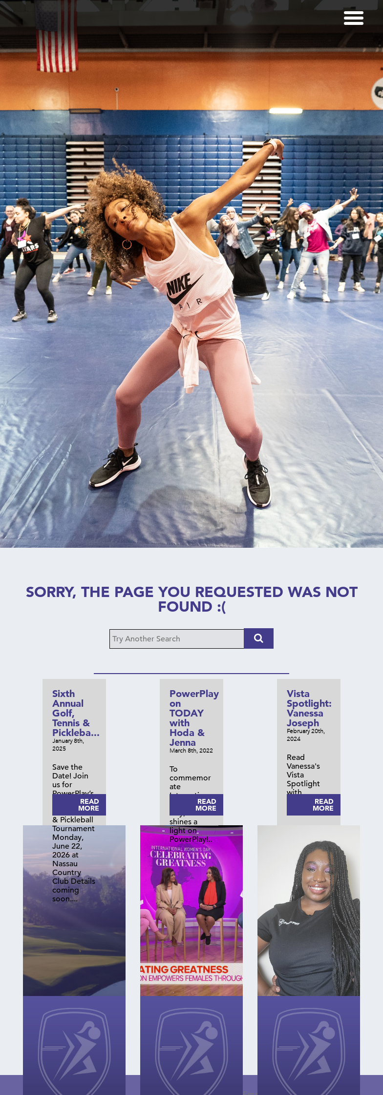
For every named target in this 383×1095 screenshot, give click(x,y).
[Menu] (353, 18)
